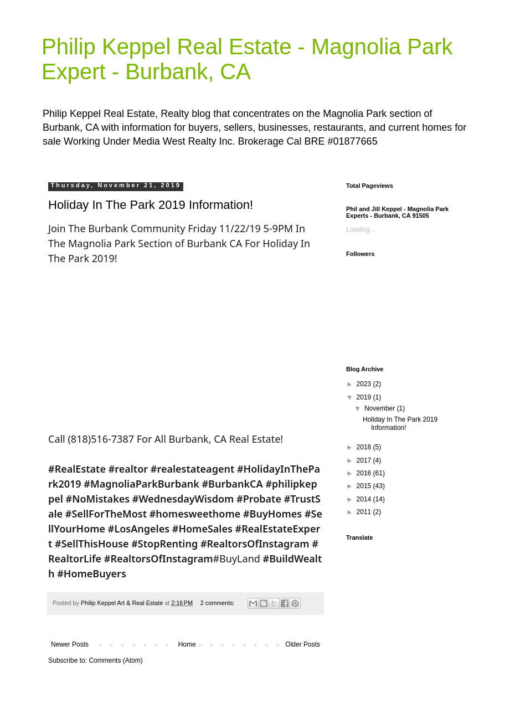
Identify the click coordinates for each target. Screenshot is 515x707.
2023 (365, 384)
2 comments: (218, 603)
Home (187, 644)
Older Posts (302, 644)
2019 (365, 397)
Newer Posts (70, 644)
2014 (365, 499)
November (380, 408)
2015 (365, 486)
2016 (365, 473)
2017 (365, 460)
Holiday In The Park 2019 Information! (150, 205)
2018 (365, 447)
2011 (365, 512)
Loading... (360, 229)
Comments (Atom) (115, 660)
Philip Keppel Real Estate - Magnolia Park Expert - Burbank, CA (247, 59)
